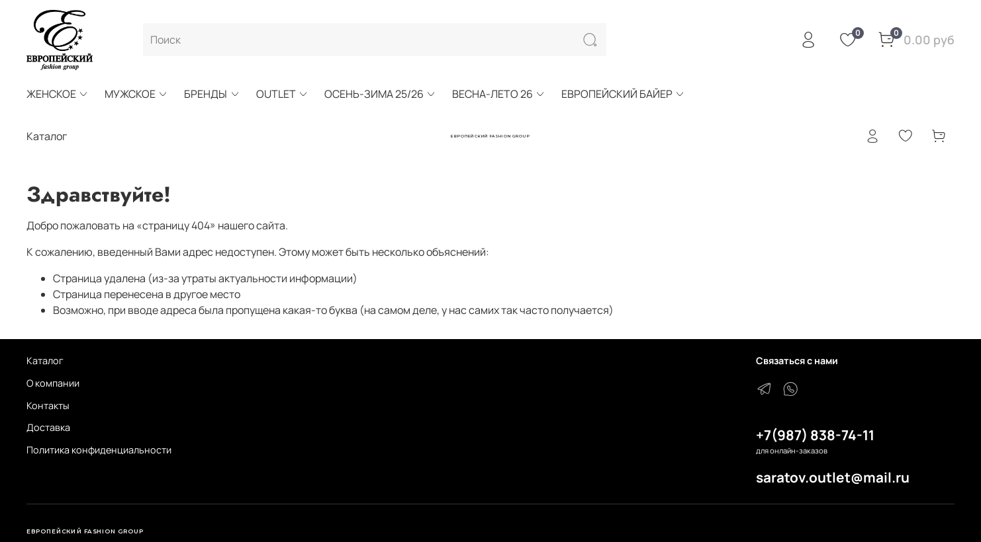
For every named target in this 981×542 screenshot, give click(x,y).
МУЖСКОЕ (136, 94)
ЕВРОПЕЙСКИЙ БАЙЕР (623, 94)
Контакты (48, 405)
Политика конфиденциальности (98, 450)
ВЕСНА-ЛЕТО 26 (498, 94)
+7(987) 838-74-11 (815, 435)
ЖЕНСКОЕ (57, 94)
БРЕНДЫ (212, 94)
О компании (52, 383)
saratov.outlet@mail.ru (833, 477)
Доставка (48, 427)
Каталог (45, 360)
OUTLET (282, 94)
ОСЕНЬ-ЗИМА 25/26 (380, 94)
